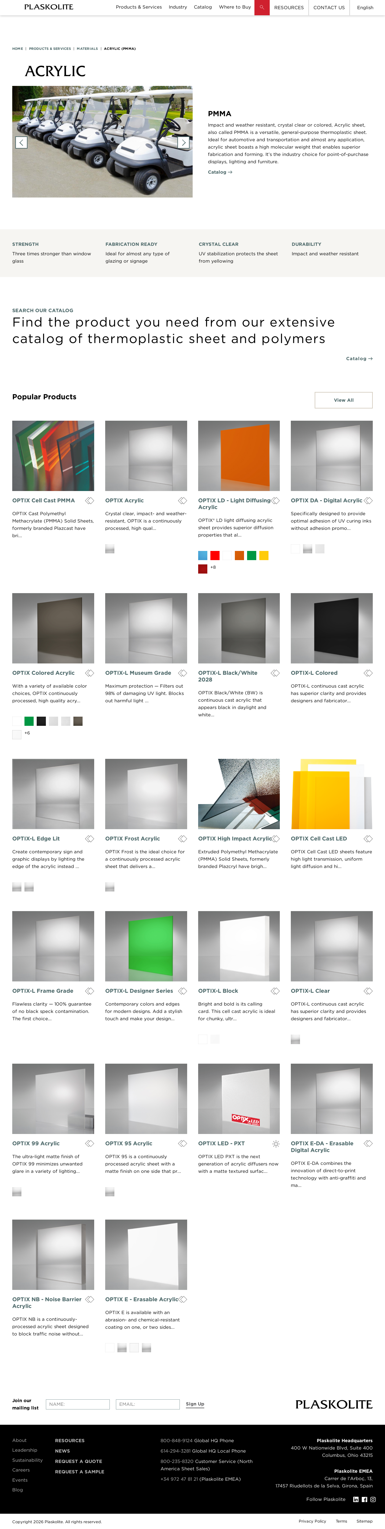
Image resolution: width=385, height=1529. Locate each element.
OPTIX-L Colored (314, 673)
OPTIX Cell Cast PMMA (43, 500)
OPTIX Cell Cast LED (319, 838)
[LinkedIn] (357, 1500)
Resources (70, 1440)
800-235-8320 (177, 1461)
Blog (17, 1490)
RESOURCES (289, 7)
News (62, 1451)
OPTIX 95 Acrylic (128, 1143)
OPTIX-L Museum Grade (138, 673)
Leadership (24, 1450)
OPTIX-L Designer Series (139, 991)
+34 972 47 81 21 (179, 1479)
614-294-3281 (176, 1451)
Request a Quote (78, 1461)
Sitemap (365, 1521)
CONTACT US (329, 7)
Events (20, 1480)
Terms (341, 1521)
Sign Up (195, 1404)
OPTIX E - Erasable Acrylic (141, 1299)
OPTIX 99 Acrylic (36, 1143)
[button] (262, 12)
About (19, 1440)
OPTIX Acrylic (124, 500)
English (365, 7)
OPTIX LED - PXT (221, 1143)
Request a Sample (79, 1472)
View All (344, 400)
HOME (17, 48)
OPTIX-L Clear (310, 991)
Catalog (217, 172)
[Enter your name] (78, 1404)
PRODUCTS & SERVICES (50, 48)
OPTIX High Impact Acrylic (235, 838)
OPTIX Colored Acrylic (43, 673)
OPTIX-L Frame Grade (42, 991)
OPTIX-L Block (218, 991)
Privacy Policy (312, 1521)
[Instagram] (374, 1500)
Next (183, 142)
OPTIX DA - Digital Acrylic (326, 500)
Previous (21, 142)
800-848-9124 (177, 1440)
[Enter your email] (148, 1404)
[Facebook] (366, 1500)
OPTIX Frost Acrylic (132, 838)
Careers (21, 1470)
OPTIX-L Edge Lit (36, 838)
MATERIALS (87, 48)
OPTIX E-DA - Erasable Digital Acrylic (322, 1146)
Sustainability (27, 1460)
